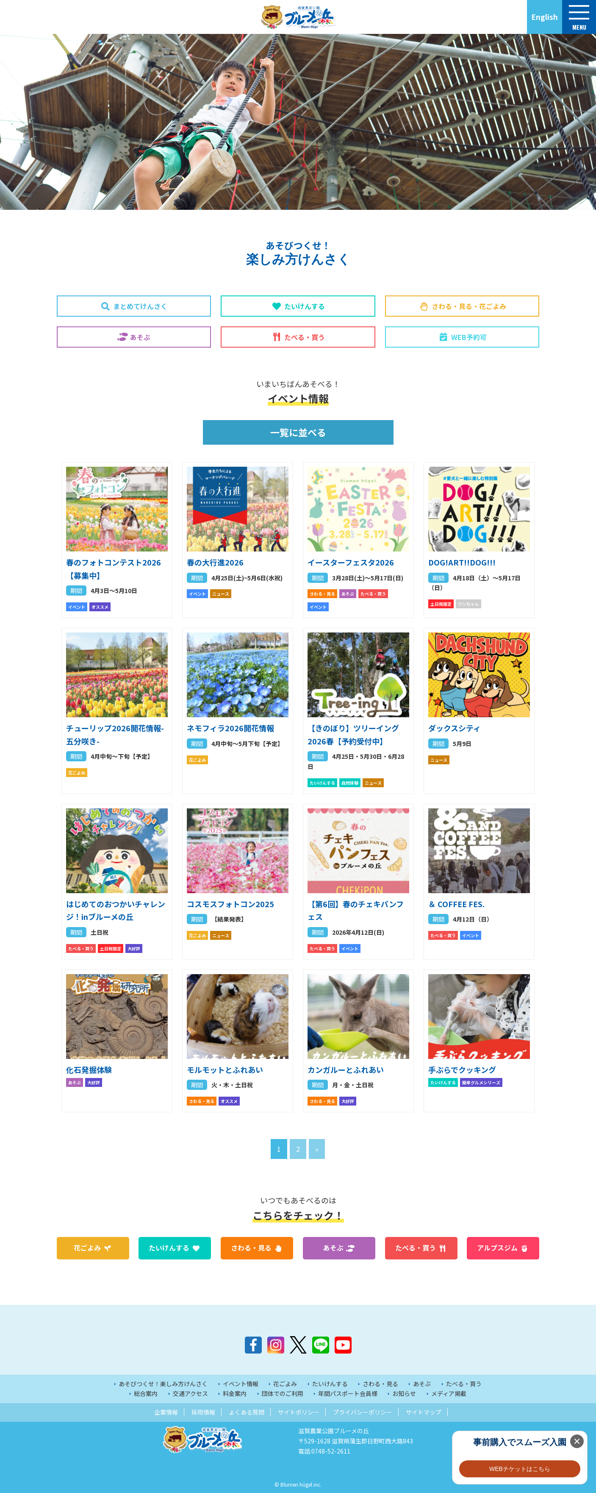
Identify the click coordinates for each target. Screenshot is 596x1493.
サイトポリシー (298, 1412)
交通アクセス (190, 1393)
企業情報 (166, 1412)
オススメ (99, 607)
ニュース (220, 594)
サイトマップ (423, 1412)
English (544, 16)
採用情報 (203, 1412)
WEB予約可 (469, 337)
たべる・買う (304, 337)
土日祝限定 (441, 604)
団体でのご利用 (282, 1393)
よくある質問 (246, 1412)
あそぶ (140, 337)
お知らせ (404, 1393)
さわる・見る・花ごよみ (469, 306)
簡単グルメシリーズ (481, 1082)
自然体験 (349, 783)
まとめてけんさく (140, 306)
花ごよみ (76, 772)
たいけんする (304, 306)
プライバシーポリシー (362, 1412)
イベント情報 (240, 1383)
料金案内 (235, 1393)
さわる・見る (322, 594)
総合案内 (146, 1393)
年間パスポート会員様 (347, 1393)
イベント (76, 607)
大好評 (134, 948)
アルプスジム (497, 1247)
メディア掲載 (448, 1393)
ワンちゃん (468, 604)
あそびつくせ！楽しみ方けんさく (163, 1383)
